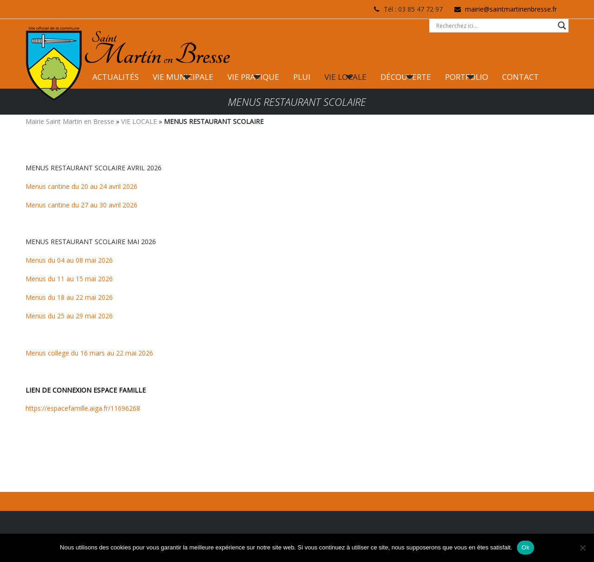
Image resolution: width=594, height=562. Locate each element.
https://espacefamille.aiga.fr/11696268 (83, 408)
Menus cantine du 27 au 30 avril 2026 (81, 204)
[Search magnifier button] (561, 25)
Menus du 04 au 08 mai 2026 (69, 260)
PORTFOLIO (466, 76)
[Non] (582, 547)
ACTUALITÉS (115, 76)
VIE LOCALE (345, 76)
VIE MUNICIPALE (183, 76)
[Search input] (494, 25)
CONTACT (520, 76)
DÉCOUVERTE (406, 76)
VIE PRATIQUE (253, 76)
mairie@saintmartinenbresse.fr (511, 9)
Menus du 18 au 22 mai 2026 (69, 297)
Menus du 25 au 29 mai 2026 (69, 315)
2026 (144, 353)
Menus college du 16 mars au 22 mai (81, 353)
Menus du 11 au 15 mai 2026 (69, 278)
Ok (525, 547)
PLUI (301, 76)
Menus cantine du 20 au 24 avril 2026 (81, 186)
